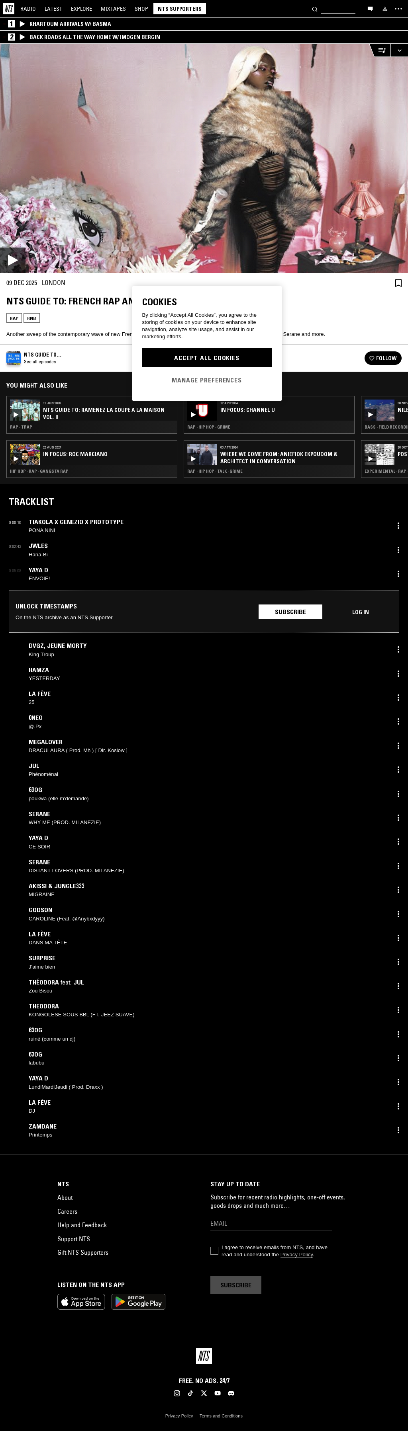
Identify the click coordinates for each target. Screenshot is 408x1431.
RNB (31, 318)
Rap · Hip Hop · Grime (208, 427)
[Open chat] (370, 8)
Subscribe (290, 612)
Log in (360, 612)
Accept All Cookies (206, 358)
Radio (28, 8)
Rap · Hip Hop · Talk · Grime (215, 471)
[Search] (314, 9)
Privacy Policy (296, 1254)
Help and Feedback (82, 1225)
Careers (67, 1211)
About (65, 1197)
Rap (14, 318)
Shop (141, 8)
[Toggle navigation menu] (398, 8)
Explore (81, 8)
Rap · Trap (21, 427)
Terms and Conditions (221, 1415)
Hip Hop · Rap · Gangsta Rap (39, 471)
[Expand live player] (399, 50)
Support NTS (73, 1239)
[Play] (204, 158)
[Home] (8, 8)
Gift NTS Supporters (82, 1252)
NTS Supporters (180, 8)
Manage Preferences (207, 380)
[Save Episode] (398, 282)
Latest (53, 8)
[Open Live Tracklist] (379, 50)
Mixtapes (113, 8)
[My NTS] (385, 8)
